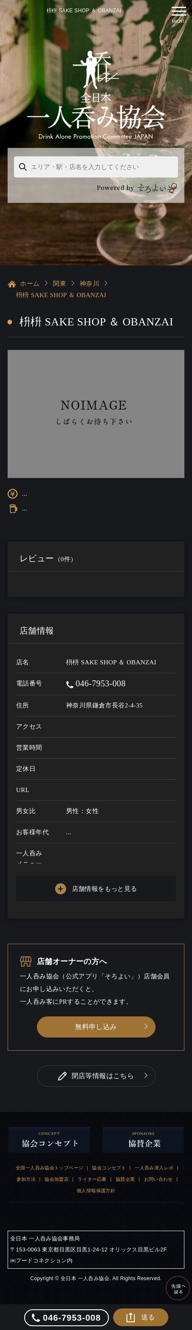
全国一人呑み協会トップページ (49, 1167)
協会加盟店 (57, 1178)
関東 (59, 283)
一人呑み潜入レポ (154, 1167)
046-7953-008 (95, 683)
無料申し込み (96, 1026)
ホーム (23, 283)
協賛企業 (125, 1178)
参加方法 (26, 1178)
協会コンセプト (109, 1167)
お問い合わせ (158, 1178)
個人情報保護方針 (96, 1190)
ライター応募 (92, 1178)
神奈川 (89, 283)
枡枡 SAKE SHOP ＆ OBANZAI (61, 294)
